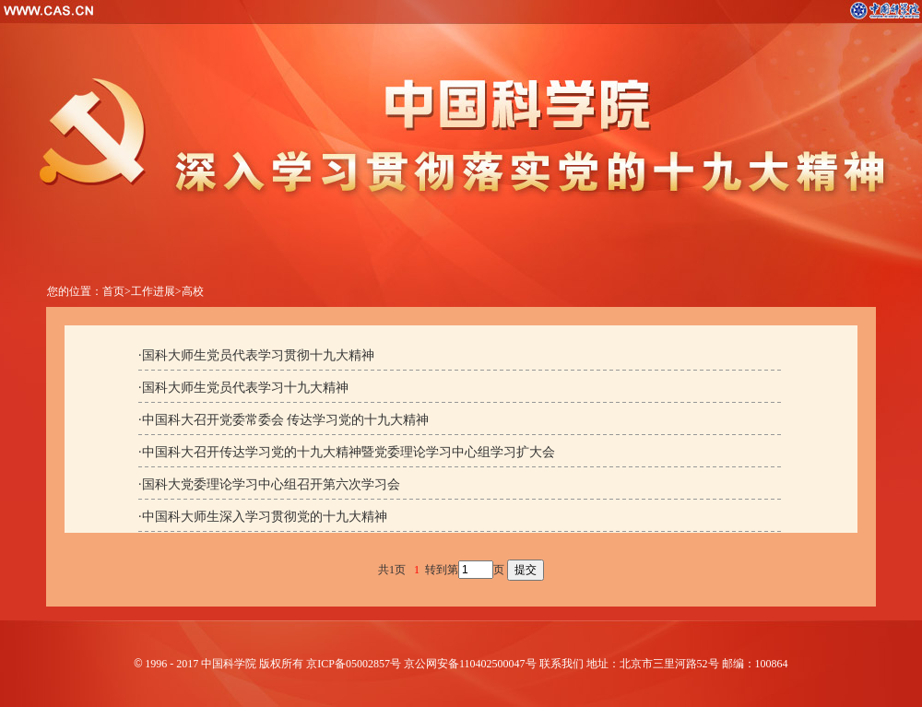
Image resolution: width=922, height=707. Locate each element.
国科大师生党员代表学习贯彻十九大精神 (258, 355)
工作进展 (153, 291)
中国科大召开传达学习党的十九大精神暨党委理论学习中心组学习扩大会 (348, 452)
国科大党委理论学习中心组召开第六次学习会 (271, 484)
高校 (193, 291)
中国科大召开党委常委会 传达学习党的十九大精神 (286, 420)
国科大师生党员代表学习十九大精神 (245, 388)
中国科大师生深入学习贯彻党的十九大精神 (264, 517)
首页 (113, 291)
